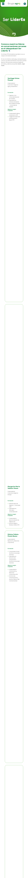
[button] (2, 1)
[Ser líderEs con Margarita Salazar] (14, 311)
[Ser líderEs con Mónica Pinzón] (14, 588)
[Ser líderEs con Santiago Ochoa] (14, 127)
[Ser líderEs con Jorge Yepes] (14, 772)
